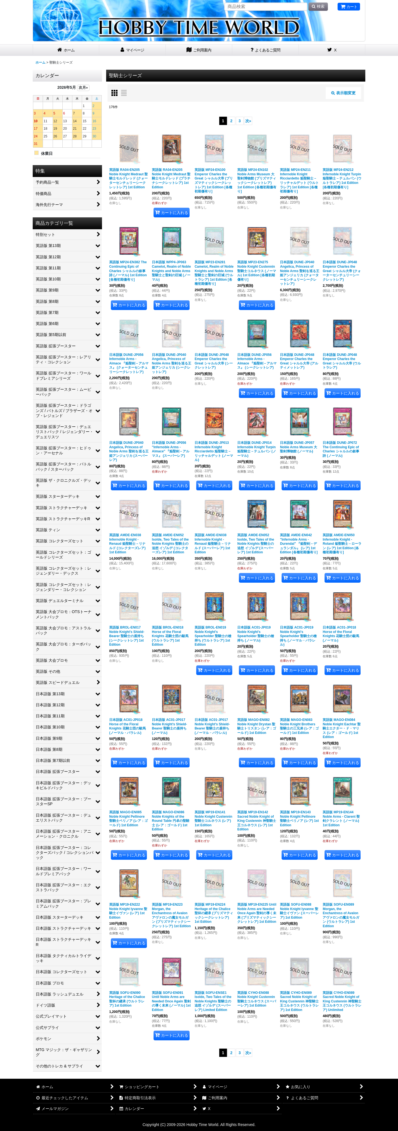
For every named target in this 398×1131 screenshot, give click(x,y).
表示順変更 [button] (343, 93)
